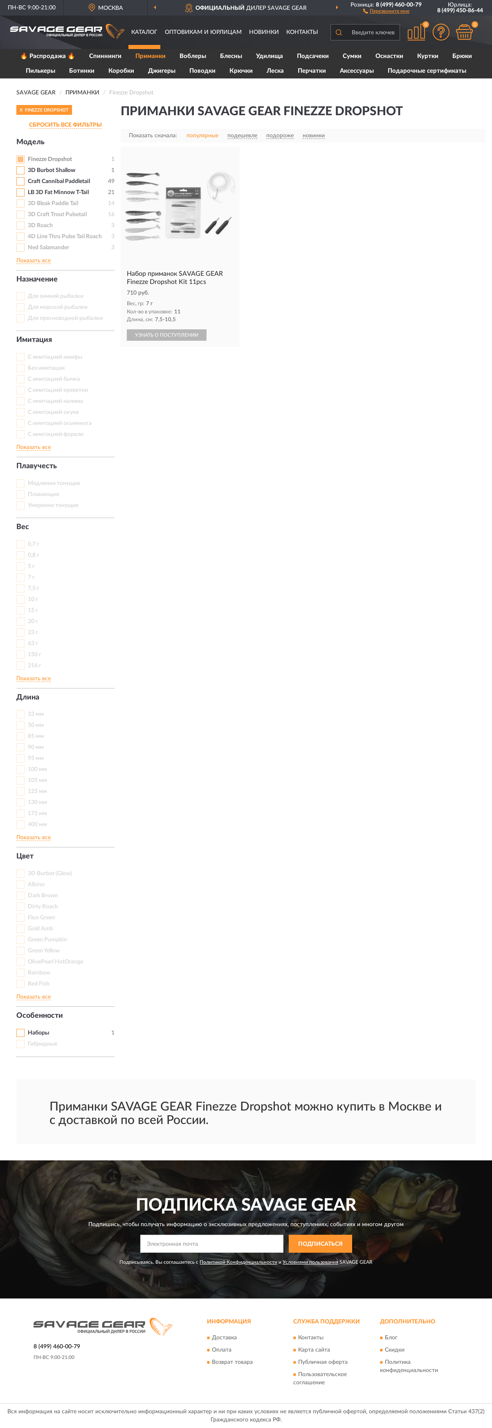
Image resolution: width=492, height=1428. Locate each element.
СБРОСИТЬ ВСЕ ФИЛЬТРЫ (65, 125)
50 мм (36, 725)
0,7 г (33, 544)
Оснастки (389, 56)
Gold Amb (40, 929)
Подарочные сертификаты (427, 71)
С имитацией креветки (58, 390)
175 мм (37, 813)
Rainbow (39, 973)
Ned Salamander (48, 247)
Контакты (302, 32)
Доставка (224, 1338)
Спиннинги (105, 56)
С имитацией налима (55, 401)
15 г (33, 610)
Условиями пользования (310, 1262)
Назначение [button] (37, 279)
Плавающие (43, 494)
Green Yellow (44, 951)
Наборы (38, 1033)
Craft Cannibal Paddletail (59, 181)
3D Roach (40, 225)
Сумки (352, 56)
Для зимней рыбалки (55, 296)
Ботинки (81, 71)
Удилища (269, 56)
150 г (34, 654)
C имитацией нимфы (55, 357)
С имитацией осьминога (60, 423)
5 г (31, 566)
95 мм (36, 758)
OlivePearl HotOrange (55, 962)
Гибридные (42, 1044)
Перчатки (312, 71)
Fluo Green (41, 918)
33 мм (36, 714)
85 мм (36, 736)
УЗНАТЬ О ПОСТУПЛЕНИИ (166, 335)
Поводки (202, 71)
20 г (33, 621)
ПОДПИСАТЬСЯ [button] (320, 1244)
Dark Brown (43, 895)
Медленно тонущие (54, 483)
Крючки (241, 71)
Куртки (427, 56)
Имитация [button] (34, 340)
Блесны (231, 56)
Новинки (264, 32)
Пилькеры (40, 71)
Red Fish (38, 984)
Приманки (150, 56)
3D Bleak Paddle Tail (53, 203)
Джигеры (161, 71)
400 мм (37, 824)
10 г (33, 599)
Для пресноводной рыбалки (65, 318)
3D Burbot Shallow (51, 170)
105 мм (37, 780)
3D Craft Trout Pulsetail (57, 214)
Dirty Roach (43, 907)
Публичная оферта (323, 1362)
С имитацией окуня (53, 412)
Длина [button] (27, 697)
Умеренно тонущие (53, 505)
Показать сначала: (153, 136)
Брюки (462, 56)
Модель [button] (30, 142)
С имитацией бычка (54, 379)
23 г (33, 632)
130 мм (37, 802)
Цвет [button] (25, 856)
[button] (386, 10)
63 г (33, 643)
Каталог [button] (144, 32)
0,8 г (33, 555)
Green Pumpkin (47, 940)
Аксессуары (357, 71)
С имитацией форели (55, 434)
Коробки (121, 71)
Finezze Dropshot (50, 159)
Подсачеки (313, 56)
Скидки (394, 1350)
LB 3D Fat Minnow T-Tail (58, 192)
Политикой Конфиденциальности (238, 1262)
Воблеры (193, 56)
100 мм (37, 769)
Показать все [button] (33, 261)
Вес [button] (22, 527)
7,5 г (33, 588)
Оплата (221, 1350)
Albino (36, 884)
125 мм (37, 791)
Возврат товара (232, 1362)
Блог (391, 1338)
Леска (275, 71)
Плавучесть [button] (36, 466)
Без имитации (46, 368)
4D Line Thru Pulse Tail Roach (65, 236)
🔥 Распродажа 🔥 (47, 56)
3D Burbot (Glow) (50, 873)
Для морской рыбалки (58, 307)
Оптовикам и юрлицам (203, 32)
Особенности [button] (39, 1015)
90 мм (36, 747)
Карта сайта (314, 1350)
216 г (34, 665)
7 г (31, 577)
